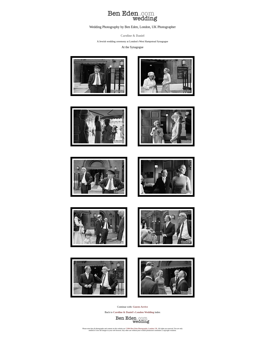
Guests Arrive (140, 306)
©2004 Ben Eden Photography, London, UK (141, 328)
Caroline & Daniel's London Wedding (133, 312)
